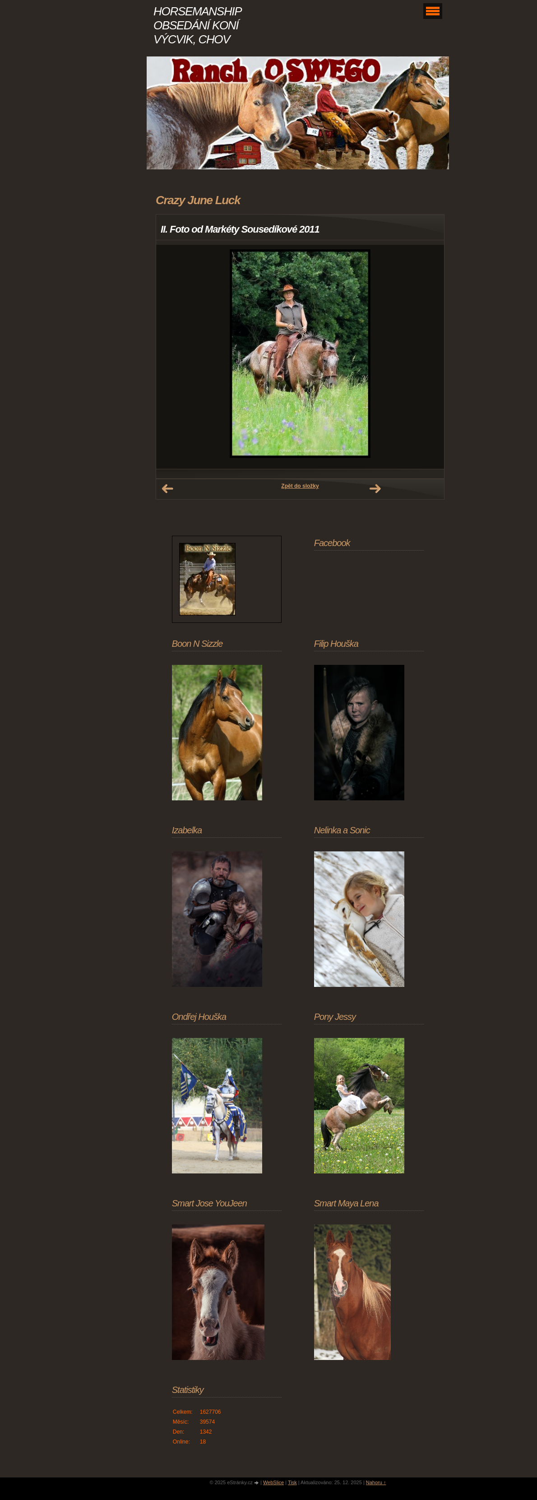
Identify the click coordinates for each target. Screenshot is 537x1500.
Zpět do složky (300, 486)
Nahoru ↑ (376, 1482)
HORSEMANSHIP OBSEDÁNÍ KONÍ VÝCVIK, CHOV (197, 25)
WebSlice (273, 1482)
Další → (375, 488)
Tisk (292, 1482)
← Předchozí (167, 488)
